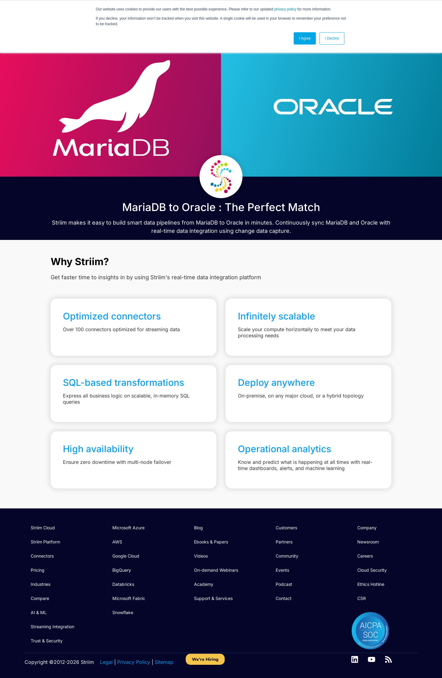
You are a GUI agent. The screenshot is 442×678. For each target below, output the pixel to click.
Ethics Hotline (370, 584)
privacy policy (285, 9)
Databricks (123, 584)
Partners (284, 541)
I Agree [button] (305, 38)
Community (287, 555)
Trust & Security (47, 640)
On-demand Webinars (216, 570)
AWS (117, 541)
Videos (201, 555)
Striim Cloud (43, 527)
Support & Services (213, 598)
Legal (106, 662)
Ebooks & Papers (211, 541)
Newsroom (368, 541)
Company (367, 527)
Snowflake (122, 612)
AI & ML (39, 612)
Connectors (42, 555)
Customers (286, 527)
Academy (203, 584)
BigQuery (121, 570)
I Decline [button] (332, 38)
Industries (40, 584)
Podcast (284, 584)
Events (282, 570)
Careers (365, 555)
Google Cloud (125, 555)
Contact (284, 598)
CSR (361, 598)
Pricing (38, 570)
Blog (198, 527)
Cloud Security (372, 570)
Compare (40, 598)
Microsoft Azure (128, 527)
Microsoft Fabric (128, 598)
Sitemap (164, 662)
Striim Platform (45, 541)
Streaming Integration (52, 626)
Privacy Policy (133, 662)
